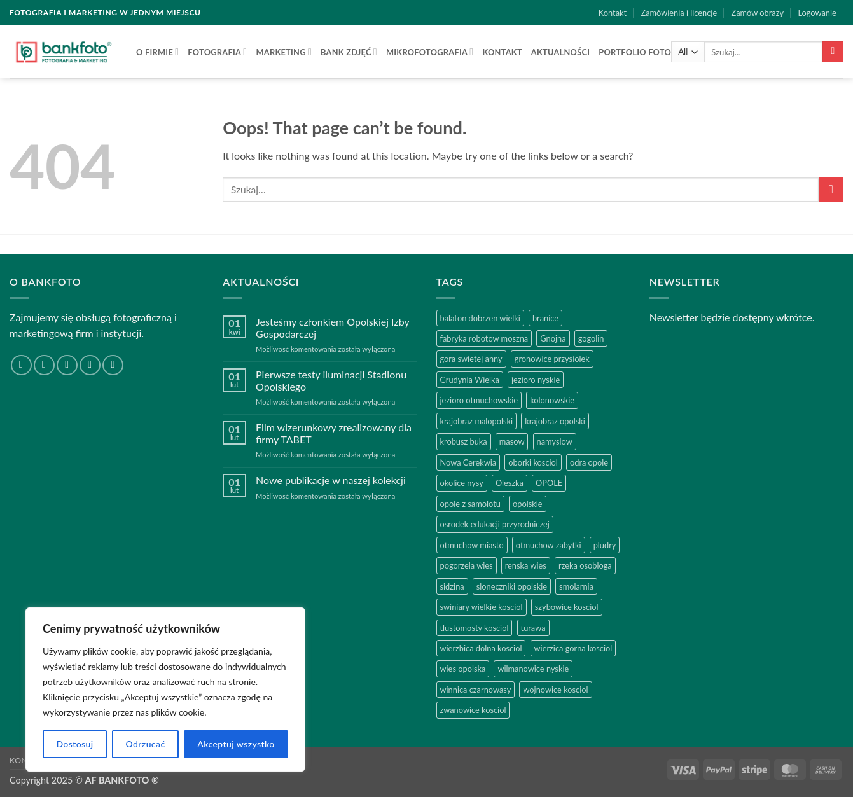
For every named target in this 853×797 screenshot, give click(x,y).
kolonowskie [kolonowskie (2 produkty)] (552, 400)
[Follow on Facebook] (21, 365)
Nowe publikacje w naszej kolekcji (331, 480)
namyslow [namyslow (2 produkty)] (554, 441)
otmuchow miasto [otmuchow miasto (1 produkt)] (472, 545)
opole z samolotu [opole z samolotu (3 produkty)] (470, 504)
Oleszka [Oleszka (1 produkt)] (510, 483)
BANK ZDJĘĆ (349, 52)
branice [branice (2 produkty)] (545, 318)
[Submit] (832, 52)
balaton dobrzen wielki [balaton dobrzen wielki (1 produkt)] (480, 318)
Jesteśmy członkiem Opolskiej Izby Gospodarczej (332, 327)
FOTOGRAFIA (217, 52)
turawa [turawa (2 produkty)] (533, 628)
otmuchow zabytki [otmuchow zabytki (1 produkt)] (548, 545)
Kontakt (613, 13)
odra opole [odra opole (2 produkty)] (589, 462)
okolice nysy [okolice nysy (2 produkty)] (461, 483)
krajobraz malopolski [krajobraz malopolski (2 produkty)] (476, 421)
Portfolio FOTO (635, 52)
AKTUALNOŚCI (560, 52)
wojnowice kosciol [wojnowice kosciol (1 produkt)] (555, 689)
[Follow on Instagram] (44, 365)
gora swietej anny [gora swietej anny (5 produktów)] (471, 359)
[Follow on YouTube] (112, 365)
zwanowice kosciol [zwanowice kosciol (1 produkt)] (473, 710)
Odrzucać (145, 743)
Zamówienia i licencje (679, 13)
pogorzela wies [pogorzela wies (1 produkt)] (466, 565)
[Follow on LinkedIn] (90, 365)
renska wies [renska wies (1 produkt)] (525, 565)
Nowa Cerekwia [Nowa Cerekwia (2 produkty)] (468, 462)
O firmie (157, 52)
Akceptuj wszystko (235, 743)
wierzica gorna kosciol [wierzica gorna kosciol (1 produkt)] (573, 648)
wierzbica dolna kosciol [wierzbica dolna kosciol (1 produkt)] (481, 648)
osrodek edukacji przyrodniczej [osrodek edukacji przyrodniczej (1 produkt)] (495, 524)
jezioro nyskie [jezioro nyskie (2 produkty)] (535, 380)
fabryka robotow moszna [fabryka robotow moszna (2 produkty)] (484, 338)
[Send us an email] (67, 365)
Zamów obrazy (758, 13)
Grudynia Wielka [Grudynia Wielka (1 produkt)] (469, 380)
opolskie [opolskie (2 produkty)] (528, 504)
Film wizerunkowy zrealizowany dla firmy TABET (334, 433)
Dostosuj (74, 743)
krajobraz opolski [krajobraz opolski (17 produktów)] (555, 421)
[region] (165, 689)
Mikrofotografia (429, 52)
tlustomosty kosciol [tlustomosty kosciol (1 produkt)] (474, 628)
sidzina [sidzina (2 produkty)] (452, 586)
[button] (817, 12)
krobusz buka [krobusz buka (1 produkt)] (463, 441)
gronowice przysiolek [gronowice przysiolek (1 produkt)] (552, 359)
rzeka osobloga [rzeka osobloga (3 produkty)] (585, 565)
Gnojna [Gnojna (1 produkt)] (552, 338)
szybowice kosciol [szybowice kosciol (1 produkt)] (567, 607)
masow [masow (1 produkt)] (512, 441)
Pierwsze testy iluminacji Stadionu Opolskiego (331, 380)
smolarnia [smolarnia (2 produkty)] (576, 586)
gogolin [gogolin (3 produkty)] (591, 338)
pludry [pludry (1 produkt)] (604, 545)
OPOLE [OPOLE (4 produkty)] (549, 483)
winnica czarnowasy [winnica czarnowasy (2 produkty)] (475, 689)
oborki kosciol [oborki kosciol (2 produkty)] (533, 462)
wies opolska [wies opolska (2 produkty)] (463, 668)
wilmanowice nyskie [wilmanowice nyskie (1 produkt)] (533, 668)
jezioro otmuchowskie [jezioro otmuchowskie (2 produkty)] (479, 400)
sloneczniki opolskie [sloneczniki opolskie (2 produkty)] (511, 586)
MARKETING (284, 52)
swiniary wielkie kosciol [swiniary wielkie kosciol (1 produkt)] (481, 607)
